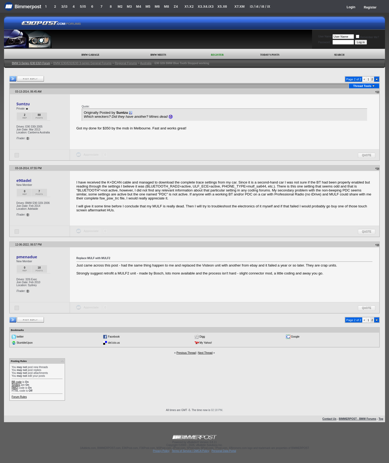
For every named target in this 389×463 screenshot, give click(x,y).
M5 (147, 6)
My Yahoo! (206, 342)
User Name (325, 36)
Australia (146, 63)
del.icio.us (114, 342)
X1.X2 (188, 6)
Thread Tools (362, 86)
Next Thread (205, 352)
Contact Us (329, 418)
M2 (120, 6)
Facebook (114, 336)
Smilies (16, 384)
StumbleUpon (24, 342)
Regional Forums (126, 63)
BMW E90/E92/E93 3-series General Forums (82, 63)
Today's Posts (269, 55)
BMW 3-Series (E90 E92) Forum (31, 63)
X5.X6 (222, 6)
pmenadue (26, 256)
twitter (20, 336)
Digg (202, 336)
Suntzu (23, 103)
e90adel (24, 180)
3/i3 (64, 6)
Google (295, 336)
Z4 (176, 6)
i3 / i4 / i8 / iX (260, 6)
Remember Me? (367, 37)
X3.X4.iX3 (206, 6)
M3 (129, 6)
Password (324, 42)
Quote (366, 155)
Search (339, 55)
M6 (157, 6)
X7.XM (239, 6)
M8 (166, 6)
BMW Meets (158, 55)
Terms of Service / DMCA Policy (190, 450)
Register (370, 7)
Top (381, 418)
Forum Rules (19, 396)
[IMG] (15, 387)
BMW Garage (90, 55)
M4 (138, 6)
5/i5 (83, 6)
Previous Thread (186, 352)
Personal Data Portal (223, 450)
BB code (17, 382)
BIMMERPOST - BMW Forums (357, 418)
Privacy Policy (161, 450)
